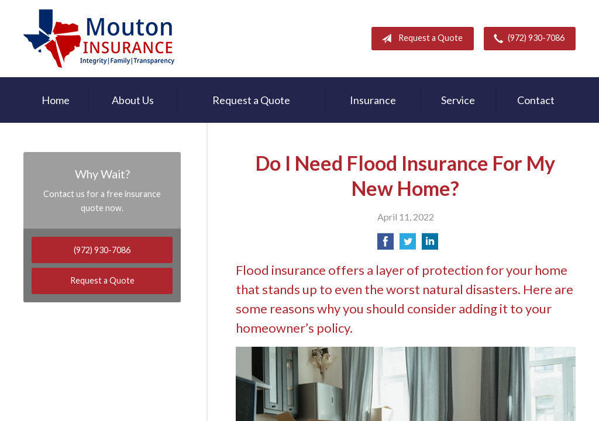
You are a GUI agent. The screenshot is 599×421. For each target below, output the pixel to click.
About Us (133, 100)
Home (56, 100)
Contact (536, 100)
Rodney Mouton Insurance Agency (98, 38)
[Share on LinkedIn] (430, 244)
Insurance (373, 100)
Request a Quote (420, 39)
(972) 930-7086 (526, 39)
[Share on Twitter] (408, 244)
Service (458, 100)
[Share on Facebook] (385, 244)
